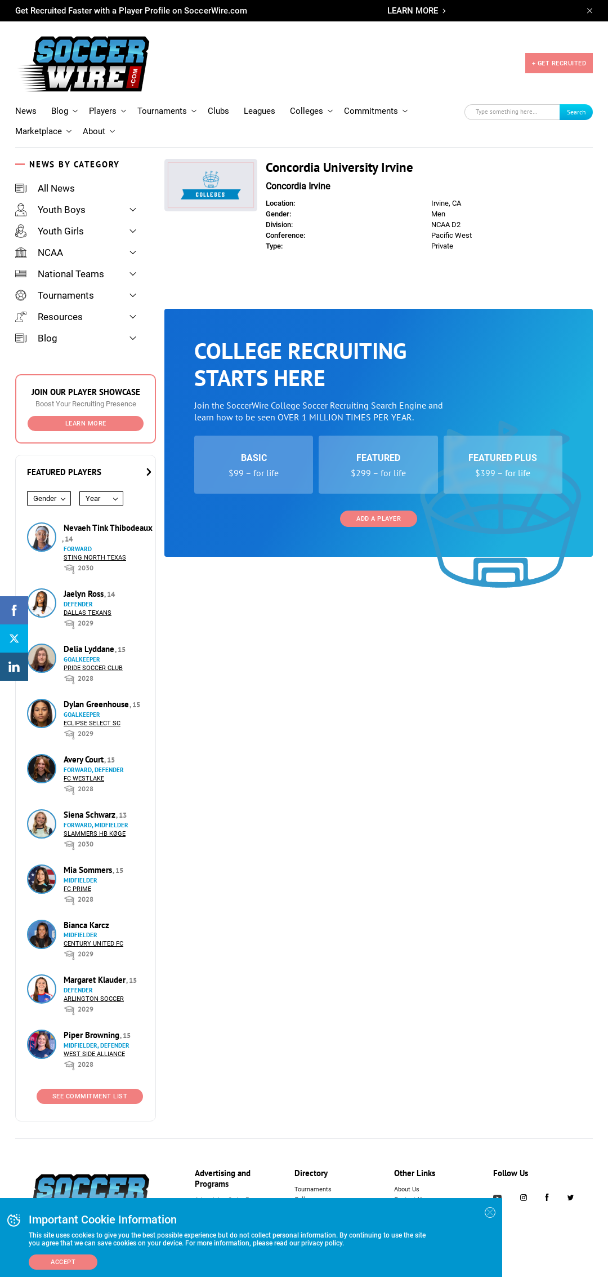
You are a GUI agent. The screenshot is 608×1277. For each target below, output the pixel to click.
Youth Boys (50, 209)
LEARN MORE (412, 11)
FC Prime (77, 889)
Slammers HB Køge (95, 833)
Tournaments (162, 111)
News (26, 111)
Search (576, 112)
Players (103, 111)
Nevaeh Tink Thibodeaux (108, 527)
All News (45, 188)
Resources (49, 316)
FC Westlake (84, 778)
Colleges (306, 111)
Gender (44, 498)
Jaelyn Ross (85, 593)
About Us (406, 1189)
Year (93, 498)
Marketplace (38, 131)
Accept (63, 1262)
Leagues (259, 111)
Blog (59, 111)
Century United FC (93, 943)
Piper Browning (93, 1035)
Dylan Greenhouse (97, 704)
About (94, 131)
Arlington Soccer (94, 999)
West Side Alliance (94, 1054)
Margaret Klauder (96, 979)
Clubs (218, 111)
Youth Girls (49, 231)
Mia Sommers (89, 869)
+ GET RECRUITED (559, 63)
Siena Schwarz (91, 814)
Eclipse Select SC (92, 723)
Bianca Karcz (86, 925)
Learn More (85, 423)
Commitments (371, 111)
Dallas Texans (87, 613)
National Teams (59, 274)
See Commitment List (90, 1096)
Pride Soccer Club (93, 668)
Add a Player (378, 518)
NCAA (39, 252)
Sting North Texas (95, 557)
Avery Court (85, 759)
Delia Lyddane (90, 649)
